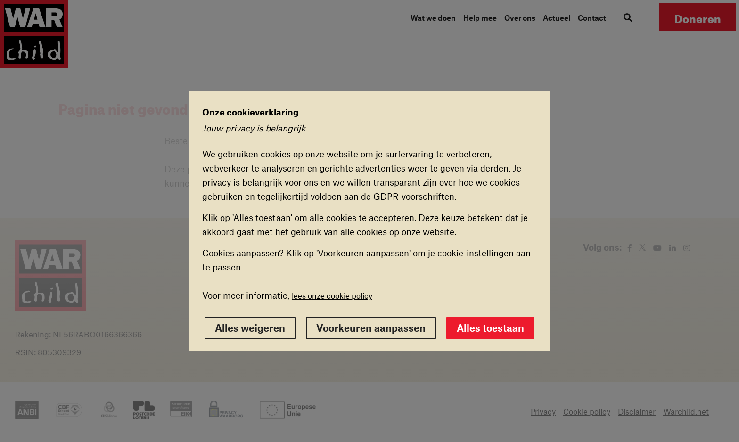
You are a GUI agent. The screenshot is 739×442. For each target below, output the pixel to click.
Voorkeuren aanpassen (371, 328)
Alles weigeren (250, 328)
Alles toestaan (490, 328)
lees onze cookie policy (332, 295)
